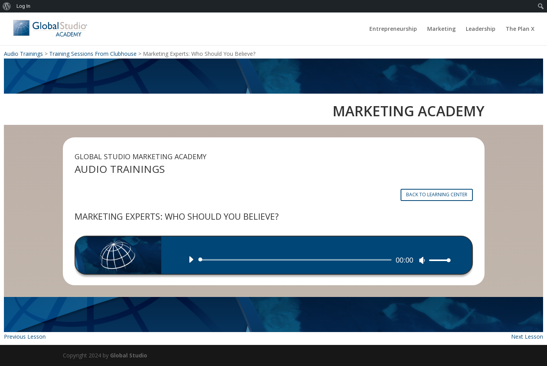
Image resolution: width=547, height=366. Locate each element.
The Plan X (520, 29)
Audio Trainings (23, 53)
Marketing (441, 29)
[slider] (296, 260)
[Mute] (422, 260)
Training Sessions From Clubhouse (93, 53)
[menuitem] (7, 6)
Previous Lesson (25, 336)
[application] (317, 260)
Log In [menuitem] (23, 6)
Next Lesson (527, 336)
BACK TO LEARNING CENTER (436, 194)
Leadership (480, 29)
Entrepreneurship (393, 29)
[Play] (191, 259)
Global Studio (128, 355)
